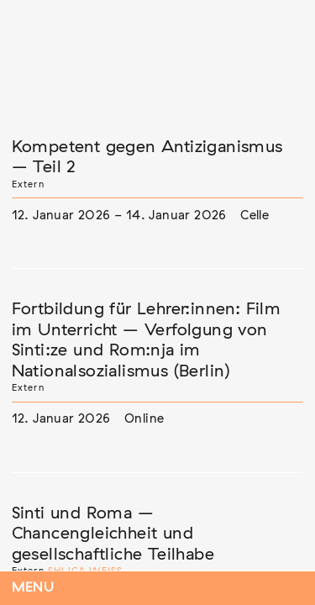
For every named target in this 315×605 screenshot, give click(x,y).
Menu (33, 587)
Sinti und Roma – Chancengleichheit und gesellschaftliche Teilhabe (113, 534)
